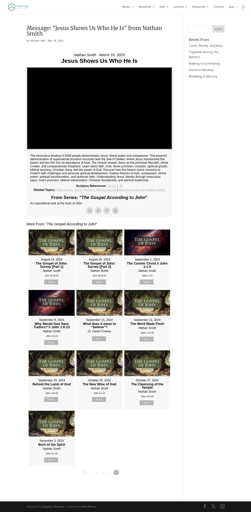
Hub (162, 7)
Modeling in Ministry (203, 76)
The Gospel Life (106, 189)
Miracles (88, 189)
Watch (51, 282)
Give (231, 7)
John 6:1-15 (115, 185)
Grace (68, 189)
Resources (198, 7)
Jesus (78, 189)
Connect (178, 7)
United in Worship (201, 70)
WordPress (89, 506)
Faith (59, 189)
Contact (219, 7)
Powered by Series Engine (158, 482)
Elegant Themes (53, 506)
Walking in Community (204, 64)
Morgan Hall (37, 40)
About (126, 7)
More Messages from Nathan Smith (142, 189)
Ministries (145, 7)
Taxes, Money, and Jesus (206, 46)
